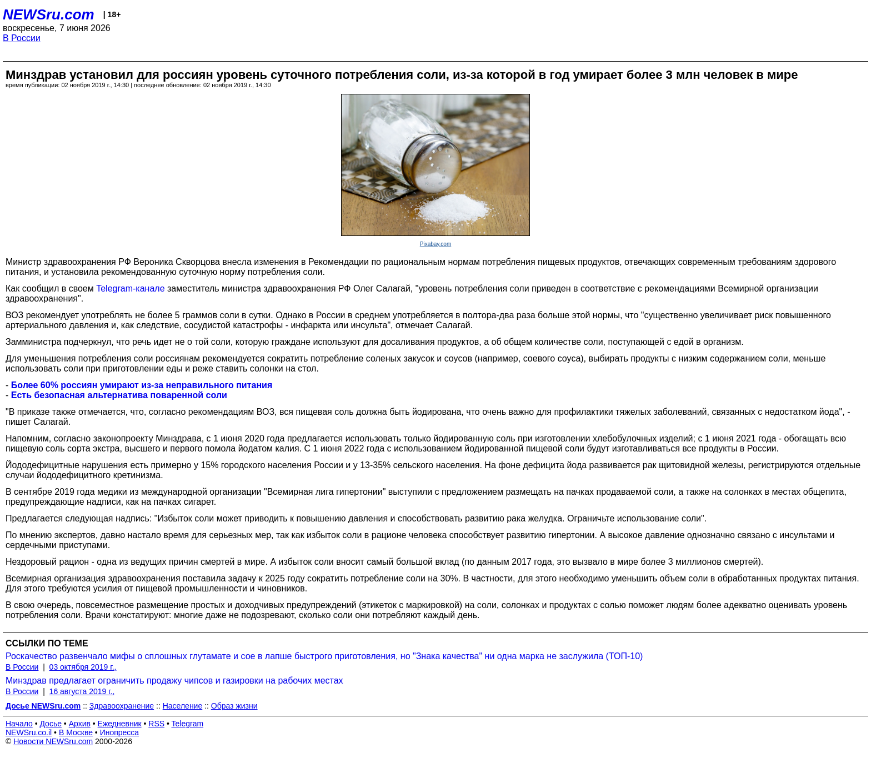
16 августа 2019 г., (82, 691)
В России (22, 38)
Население (183, 705)
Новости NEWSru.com (53, 741)
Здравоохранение (121, 705)
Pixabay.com (436, 244)
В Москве (76, 732)
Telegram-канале (130, 288)
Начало (19, 723)
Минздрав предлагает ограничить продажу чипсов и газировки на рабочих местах (174, 680)
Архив (80, 723)
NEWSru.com (48, 14)
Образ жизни (234, 705)
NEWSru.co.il (29, 732)
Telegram (188, 723)
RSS (156, 723)
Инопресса (119, 732)
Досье (50, 723)
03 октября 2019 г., (83, 666)
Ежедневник (120, 723)
